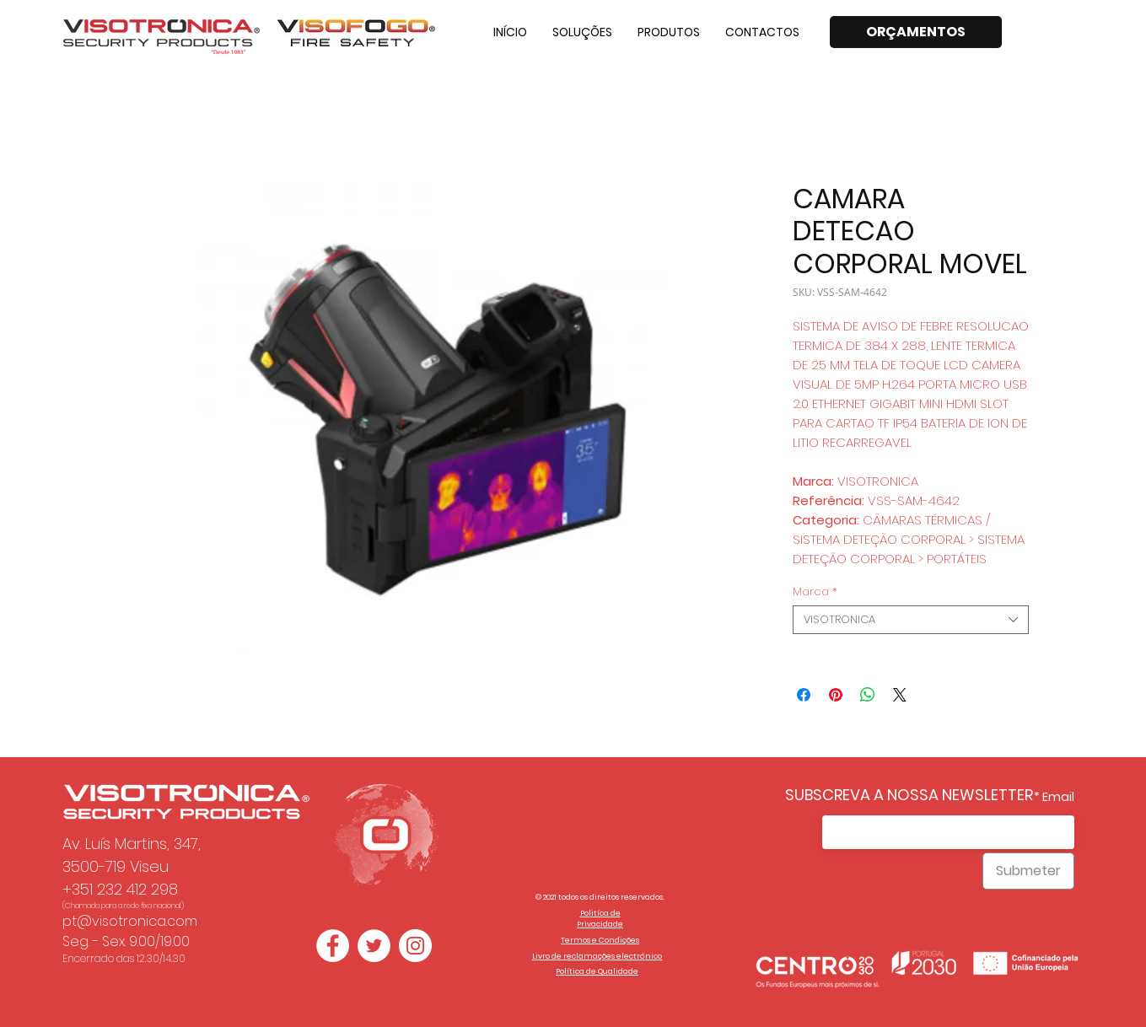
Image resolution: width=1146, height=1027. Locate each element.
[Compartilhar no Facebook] (804, 695)
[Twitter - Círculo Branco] (374, 945)
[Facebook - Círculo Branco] (332, 945)
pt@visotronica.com (129, 921)
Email (1058, 797)
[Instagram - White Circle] (415, 945)
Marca (815, 592)
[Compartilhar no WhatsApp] (868, 695)
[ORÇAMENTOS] (916, 32)
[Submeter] (1028, 871)
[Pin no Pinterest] (836, 695)
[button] (582, 32)
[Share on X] (900, 695)
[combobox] (911, 619)
